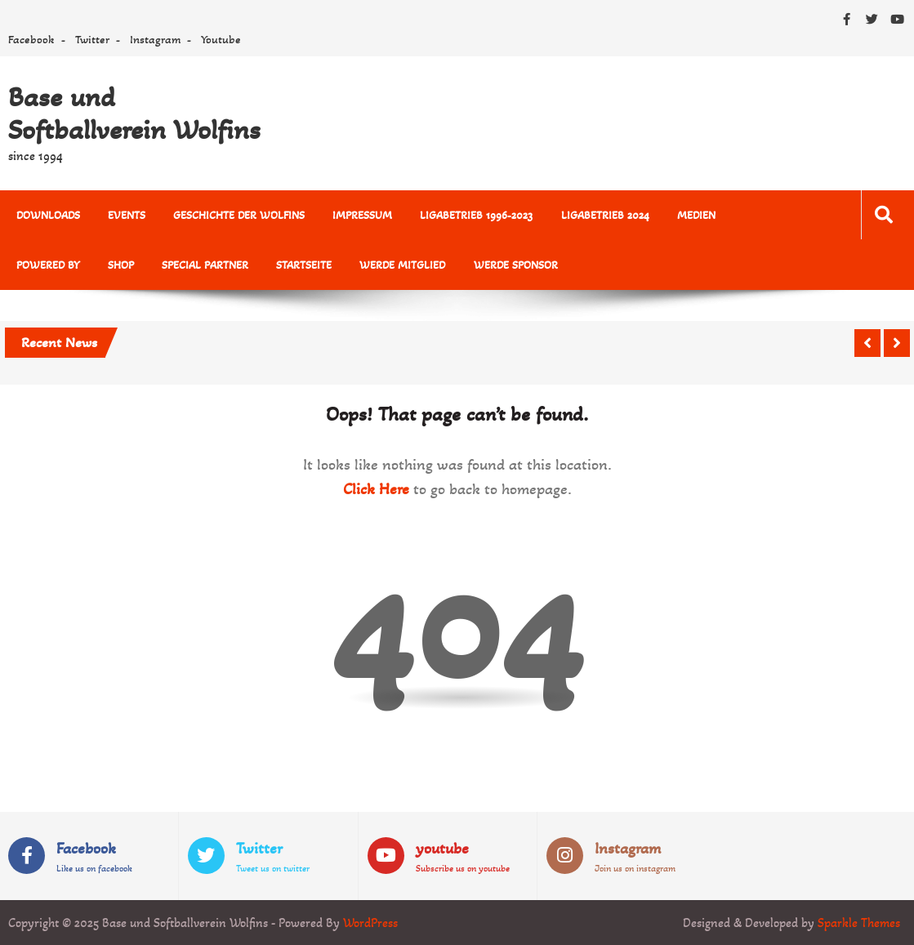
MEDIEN (695, 215)
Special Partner (205, 265)
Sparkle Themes (859, 922)
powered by (48, 265)
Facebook (31, 39)
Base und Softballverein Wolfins (134, 113)
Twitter (92, 39)
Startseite (304, 265)
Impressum (362, 215)
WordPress (370, 922)
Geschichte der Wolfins (239, 215)
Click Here (376, 489)
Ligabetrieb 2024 (604, 215)
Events (126, 215)
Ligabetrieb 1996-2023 (476, 215)
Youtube (221, 39)
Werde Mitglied (402, 265)
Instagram (155, 39)
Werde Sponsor (515, 265)
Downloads (48, 215)
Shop (121, 265)
